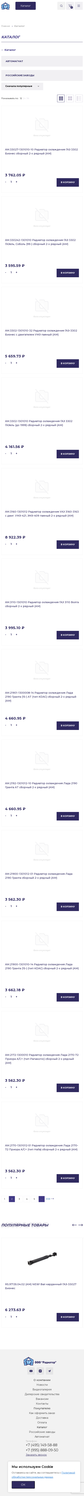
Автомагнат (42, 1436)
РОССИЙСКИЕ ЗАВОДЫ (20, 75)
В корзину (68, 182)
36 (27, 98)
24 (24, 98)
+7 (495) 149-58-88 (41, 1445)
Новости (42, 1384)
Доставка (42, 1417)
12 (21, 98)
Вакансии (42, 1399)
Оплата (42, 1422)
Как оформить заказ (42, 1413)
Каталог (42, 1427)
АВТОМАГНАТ (14, 61)
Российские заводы (42, 1432)
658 (48, 1198)
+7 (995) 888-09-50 (42, 1450)
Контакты (42, 1403)
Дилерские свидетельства (42, 1394)
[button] (74, 1225)
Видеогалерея (42, 1389)
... (41, 1199)
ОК (23, 1484)
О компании (42, 1380)
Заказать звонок (36, 1454)
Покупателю (42, 1408)
